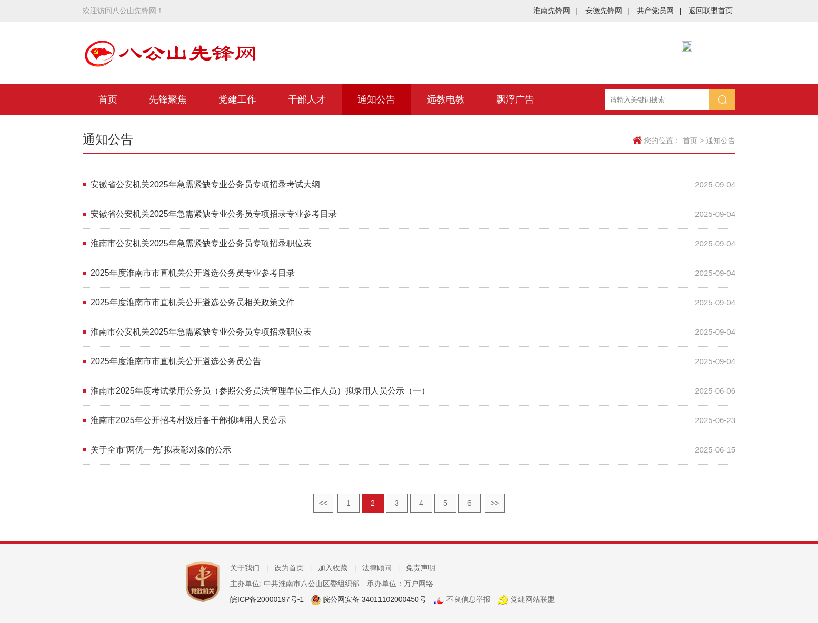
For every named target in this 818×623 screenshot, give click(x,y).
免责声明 (420, 568)
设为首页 (293, 568)
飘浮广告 (515, 99)
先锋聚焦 (168, 99)
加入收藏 (337, 568)
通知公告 (376, 99)
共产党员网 (659, 10)
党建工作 (237, 99)
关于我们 (249, 568)
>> (495, 503)
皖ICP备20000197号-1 (267, 599)
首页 (107, 99)
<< (323, 503)
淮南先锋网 (555, 10)
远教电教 (446, 99)
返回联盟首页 (711, 10)
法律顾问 (381, 568)
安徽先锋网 (607, 10)
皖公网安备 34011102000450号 (373, 599)
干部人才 (307, 99)
